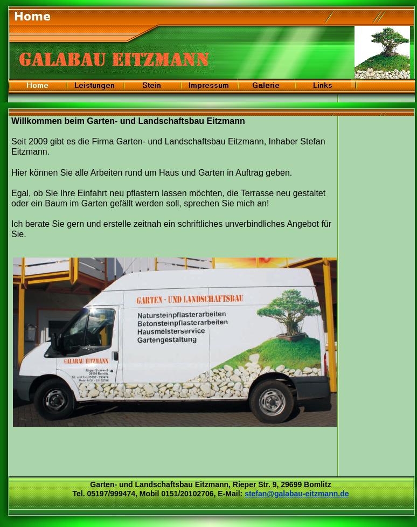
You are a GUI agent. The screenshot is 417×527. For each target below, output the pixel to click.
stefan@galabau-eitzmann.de (297, 493)
